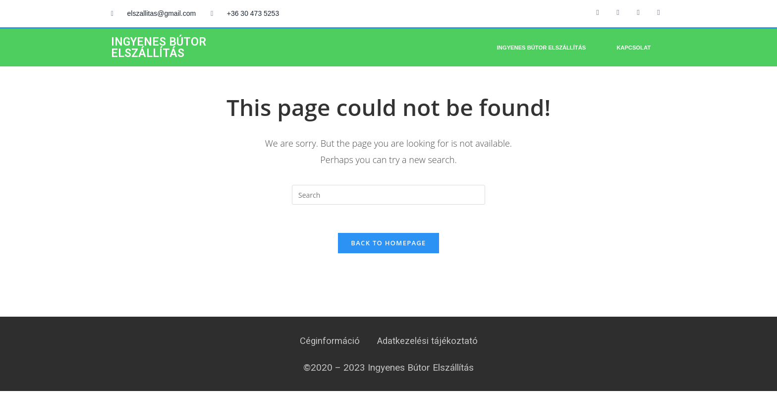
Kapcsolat (633, 48)
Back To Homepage (388, 244)
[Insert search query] (388, 195)
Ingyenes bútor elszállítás (541, 48)
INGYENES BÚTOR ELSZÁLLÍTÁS (158, 47)
